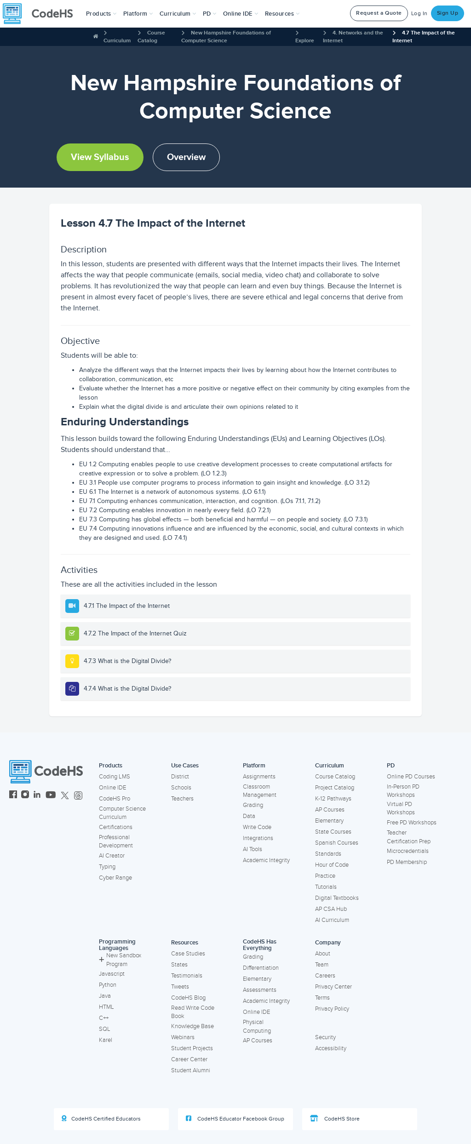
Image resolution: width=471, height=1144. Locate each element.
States (179, 964)
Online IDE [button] (240, 13)
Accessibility (330, 1048)
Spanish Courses (336, 843)
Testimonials (186, 975)
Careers (325, 975)
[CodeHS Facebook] (13, 795)
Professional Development (116, 842)
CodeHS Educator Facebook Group (235, 1118)
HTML (106, 1007)
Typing (107, 866)
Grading (253, 805)
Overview (186, 157)
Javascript (112, 974)
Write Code (257, 827)
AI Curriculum (332, 920)
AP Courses (330, 809)
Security (325, 1037)
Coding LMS (114, 776)
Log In (419, 13)
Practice (325, 876)
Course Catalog (335, 776)
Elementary (329, 820)
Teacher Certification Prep (409, 837)
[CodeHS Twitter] (64, 795)
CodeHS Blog (188, 997)
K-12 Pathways (333, 798)
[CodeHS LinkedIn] (37, 795)
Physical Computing (257, 1026)
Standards (328, 854)
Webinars (183, 1037)
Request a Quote (379, 13)
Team (321, 964)
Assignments (259, 776)
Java (105, 996)
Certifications (115, 827)
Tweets (180, 986)
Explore (304, 40)
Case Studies (188, 953)
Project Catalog (334, 787)
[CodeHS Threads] (78, 795)
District (180, 776)
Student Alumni (190, 1070)
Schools (181, 787)
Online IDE (112, 787)
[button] (101, 14)
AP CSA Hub (331, 909)
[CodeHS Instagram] (25, 795)
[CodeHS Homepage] (41, 14)
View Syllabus (100, 157)
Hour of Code (332, 865)
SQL (104, 1029)
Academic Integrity (266, 860)
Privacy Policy (332, 1008)
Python (107, 985)
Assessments (259, 990)
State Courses (333, 831)
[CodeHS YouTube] (51, 795)
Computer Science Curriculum (122, 813)
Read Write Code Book (192, 1012)
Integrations (258, 838)
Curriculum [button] (178, 13)
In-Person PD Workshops (403, 791)
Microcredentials (408, 851)
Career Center (189, 1059)
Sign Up (448, 13)
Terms (322, 997)
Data (249, 816)
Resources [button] (282, 13)
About (322, 953)
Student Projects (192, 1048)
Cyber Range (115, 877)
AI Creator (112, 855)
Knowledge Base (192, 1026)
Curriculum (117, 40)
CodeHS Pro (114, 798)
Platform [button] (138, 13)
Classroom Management (259, 791)
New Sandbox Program (120, 960)
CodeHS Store (335, 1118)
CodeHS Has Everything (259, 945)
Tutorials (326, 887)
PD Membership (407, 862)
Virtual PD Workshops (401, 809)
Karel (105, 1040)
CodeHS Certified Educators (101, 1118)
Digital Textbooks (337, 898)
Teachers (182, 798)
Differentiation (261, 968)
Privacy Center (333, 986)
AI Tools (252, 849)
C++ (104, 1018)
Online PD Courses (411, 776)
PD (391, 765)
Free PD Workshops (412, 822)
